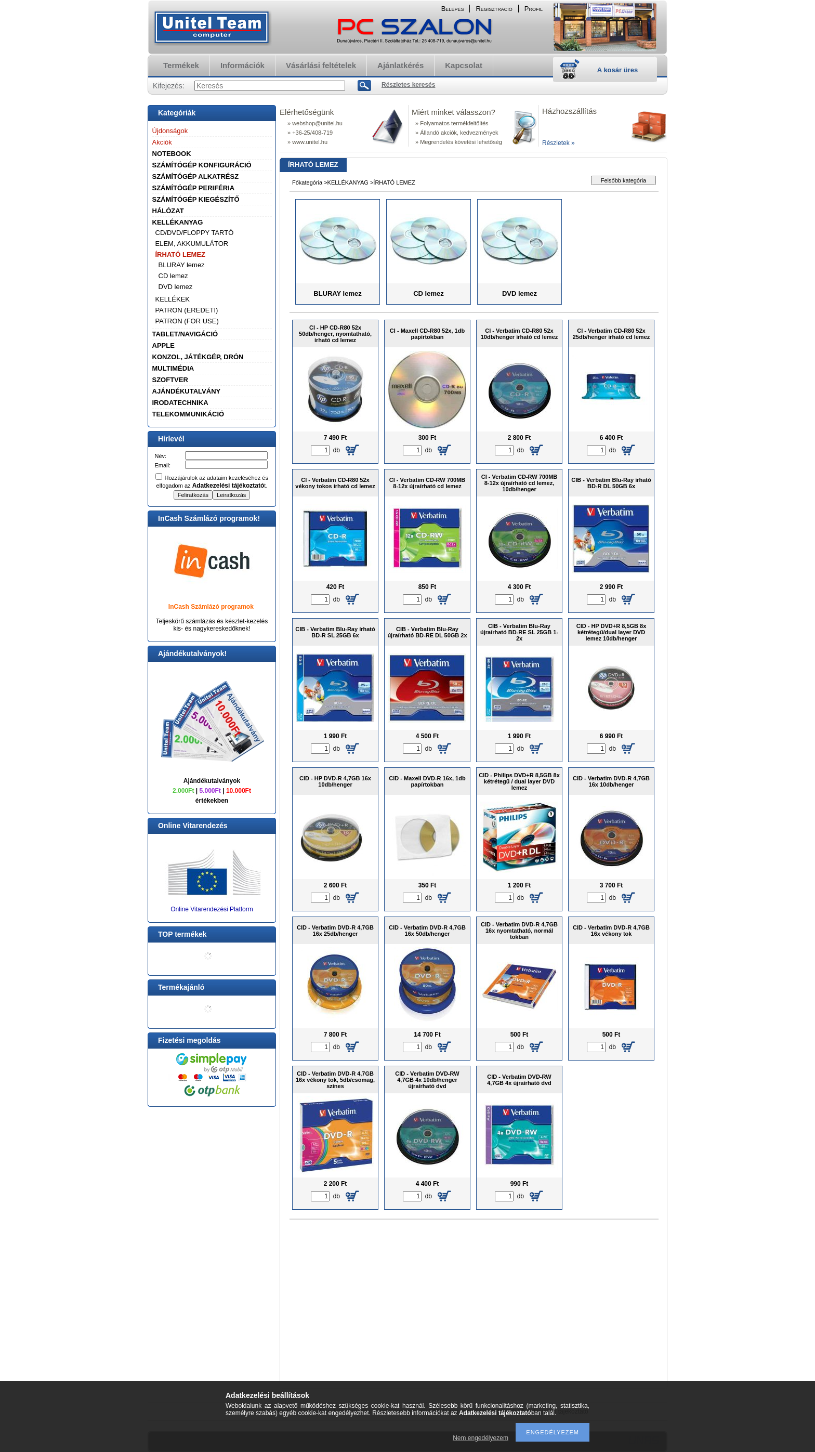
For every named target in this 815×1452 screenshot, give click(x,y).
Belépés (452, 8)
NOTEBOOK (171, 154)
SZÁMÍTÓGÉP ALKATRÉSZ (195, 176)
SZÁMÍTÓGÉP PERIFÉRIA (193, 188)
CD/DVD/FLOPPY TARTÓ (194, 233)
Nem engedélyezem (480, 1438)
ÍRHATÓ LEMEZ (180, 254)
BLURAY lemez (182, 265)
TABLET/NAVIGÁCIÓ (185, 334)
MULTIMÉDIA (173, 368)
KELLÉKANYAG (177, 222)
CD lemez (173, 276)
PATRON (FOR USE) (187, 321)
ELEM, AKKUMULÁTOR (192, 243)
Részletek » (558, 143)
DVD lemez (176, 287)
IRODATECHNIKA (180, 403)
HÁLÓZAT (168, 211)
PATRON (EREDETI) (186, 310)
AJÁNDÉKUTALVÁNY (186, 391)
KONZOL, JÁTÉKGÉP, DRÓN (198, 357)
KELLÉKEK (172, 299)
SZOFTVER (170, 380)
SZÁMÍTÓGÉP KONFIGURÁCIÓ (202, 165)
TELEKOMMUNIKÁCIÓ (188, 414)
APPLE (163, 345)
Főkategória (307, 182)
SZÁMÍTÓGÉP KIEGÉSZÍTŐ (196, 199)
